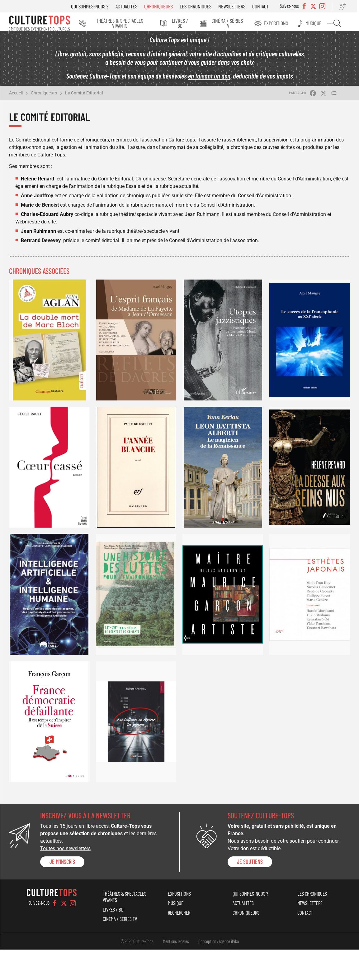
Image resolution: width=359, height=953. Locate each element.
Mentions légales (176, 944)
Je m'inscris (62, 865)
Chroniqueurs (162, 6)
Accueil (16, 96)
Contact (264, 6)
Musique (318, 23)
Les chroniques (199, 6)
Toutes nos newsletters (65, 852)
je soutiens (250, 865)
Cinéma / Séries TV (233, 23)
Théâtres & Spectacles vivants (126, 23)
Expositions (281, 23)
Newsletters (235, 6)
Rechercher (340, 23)
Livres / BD (186, 23)
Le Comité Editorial (84, 96)
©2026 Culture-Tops (137, 944)
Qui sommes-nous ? (93, 6)
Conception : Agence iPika (218, 944)
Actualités (130, 6)
